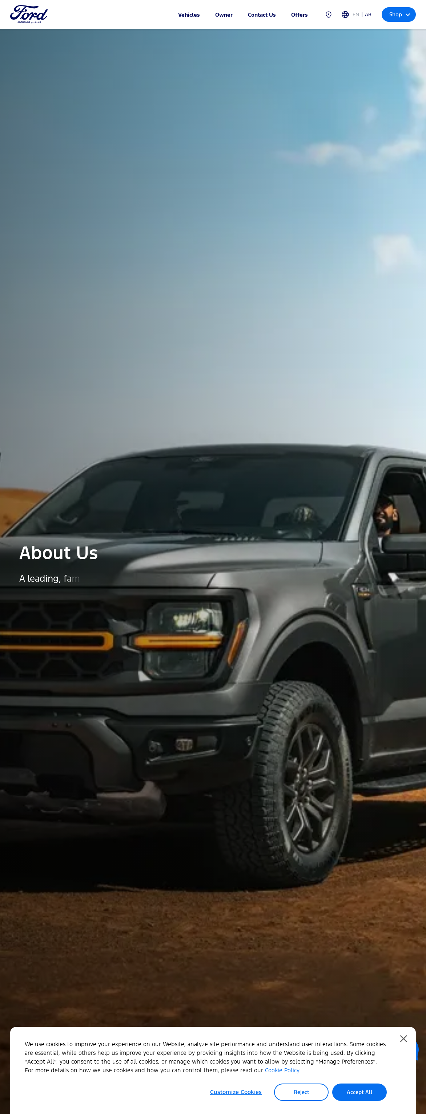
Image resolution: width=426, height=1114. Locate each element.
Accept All (360, 1092)
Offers (299, 14)
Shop (399, 14)
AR (368, 14)
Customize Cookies (236, 1092)
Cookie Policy (282, 1070)
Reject (301, 1092)
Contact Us (262, 14)
